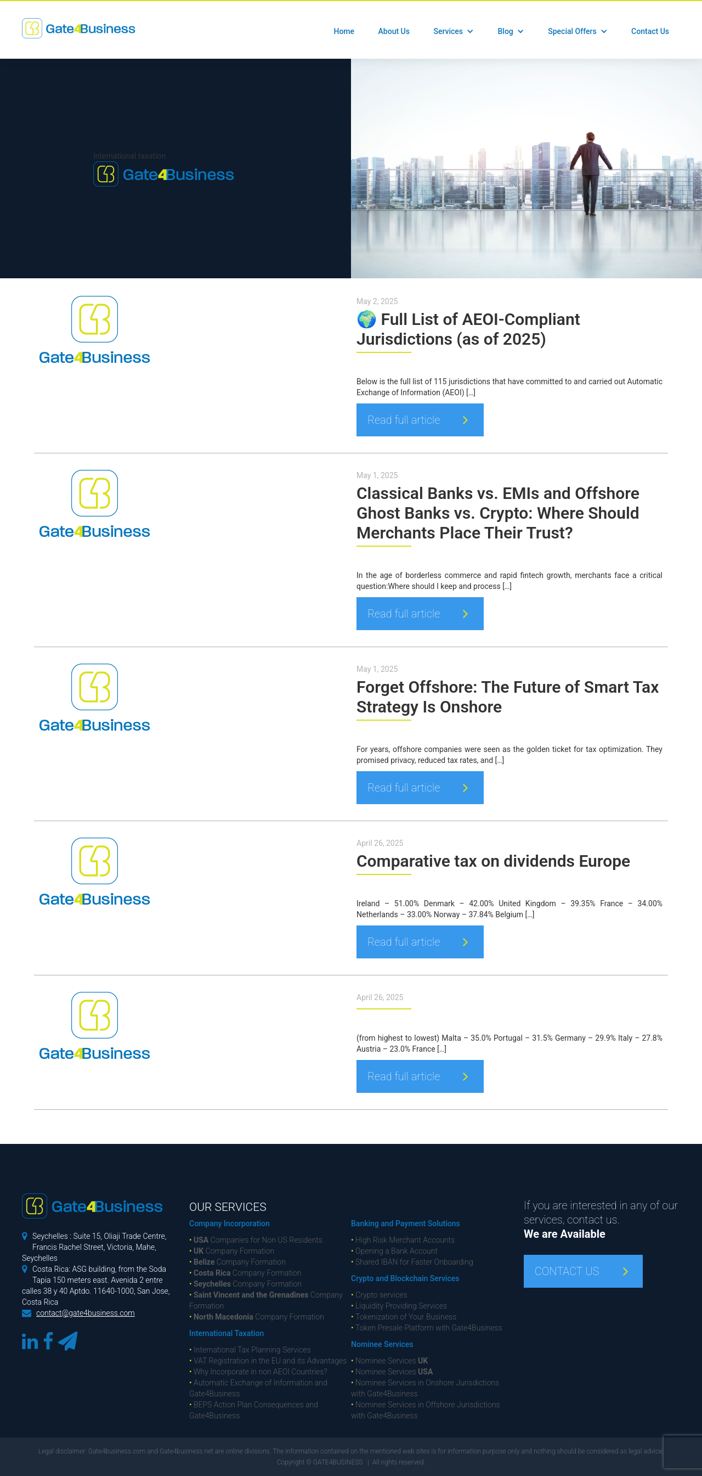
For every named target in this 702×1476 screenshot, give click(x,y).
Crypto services (379, 1294)
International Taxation (226, 1333)
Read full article (403, 419)
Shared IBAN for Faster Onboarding (412, 1262)
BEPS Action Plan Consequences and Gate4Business (253, 1410)
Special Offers (572, 31)
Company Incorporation (229, 1223)
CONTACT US (567, 1271)
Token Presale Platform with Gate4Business (426, 1327)
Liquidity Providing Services (399, 1305)
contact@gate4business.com (85, 1313)
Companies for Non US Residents (255, 1240)
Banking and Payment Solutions (405, 1223)
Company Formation (231, 1251)
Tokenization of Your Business (403, 1316)
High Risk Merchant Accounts (403, 1240)
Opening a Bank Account (394, 1251)
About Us (394, 31)
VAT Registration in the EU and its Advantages (268, 1360)
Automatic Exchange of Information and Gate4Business (258, 1388)
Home (343, 31)
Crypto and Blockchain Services (405, 1278)
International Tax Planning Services (250, 1349)
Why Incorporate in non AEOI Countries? (258, 1371)
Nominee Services (382, 1344)
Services (448, 31)
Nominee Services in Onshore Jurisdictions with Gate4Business (425, 1388)
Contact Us (650, 31)
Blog (505, 31)
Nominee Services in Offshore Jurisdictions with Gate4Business (425, 1410)
